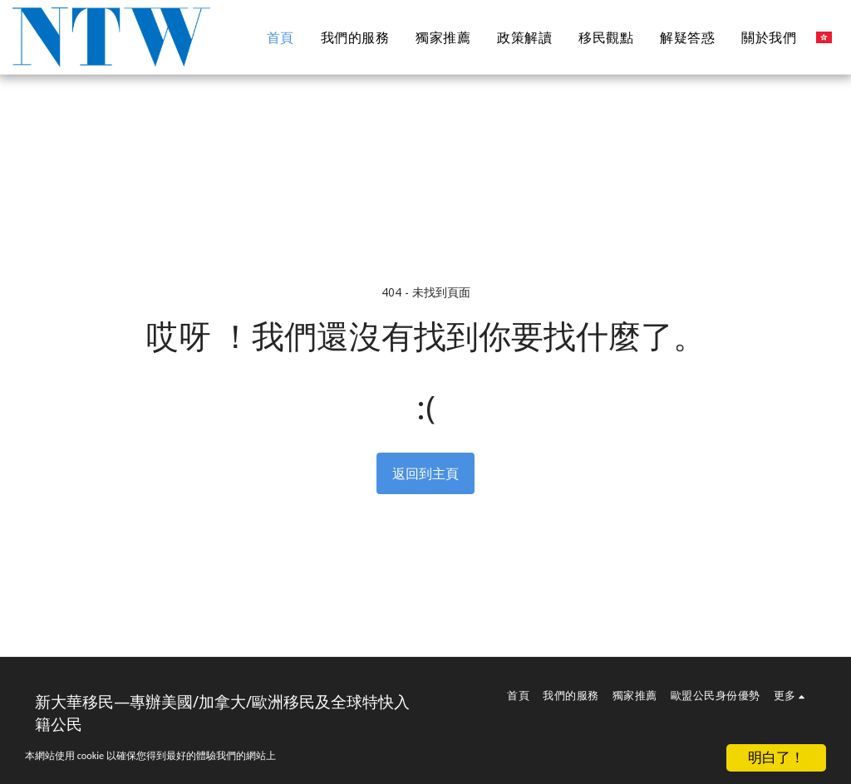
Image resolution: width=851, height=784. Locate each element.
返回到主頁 (425, 473)
